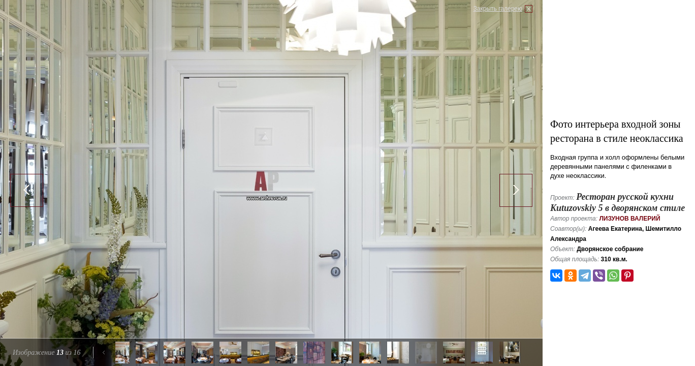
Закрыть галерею (497, 8)
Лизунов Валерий (629, 218)
